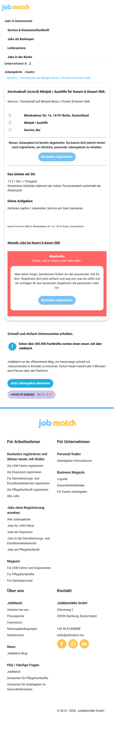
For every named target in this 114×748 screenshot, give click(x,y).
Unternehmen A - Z (17, 63)
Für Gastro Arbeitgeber (72, 492)
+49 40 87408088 (68, 629)
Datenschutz (15, 635)
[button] (57, 30)
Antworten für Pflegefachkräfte (27, 678)
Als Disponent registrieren (24, 472)
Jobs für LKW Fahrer (20, 525)
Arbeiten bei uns (18, 610)
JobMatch (14, 671)
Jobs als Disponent (20, 532)
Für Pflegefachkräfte (20, 574)
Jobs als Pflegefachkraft (23, 549)
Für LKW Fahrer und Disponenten (29, 568)
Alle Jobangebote (18, 519)
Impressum (14, 622)
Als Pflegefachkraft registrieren (27, 489)
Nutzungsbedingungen (22, 629)
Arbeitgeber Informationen (74, 461)
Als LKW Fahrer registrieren (25, 466)
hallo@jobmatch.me (70, 635)
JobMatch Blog (17, 653)
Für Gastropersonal (20, 580)
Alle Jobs (13, 496)
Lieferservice (16, 48)
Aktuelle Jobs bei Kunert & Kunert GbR (33, 243)
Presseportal (15, 616)
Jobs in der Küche (19, 57)
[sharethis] (61, 643)
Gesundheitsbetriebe (71, 485)
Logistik (62, 479)
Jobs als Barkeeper (20, 39)
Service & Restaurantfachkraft (28, 30)
